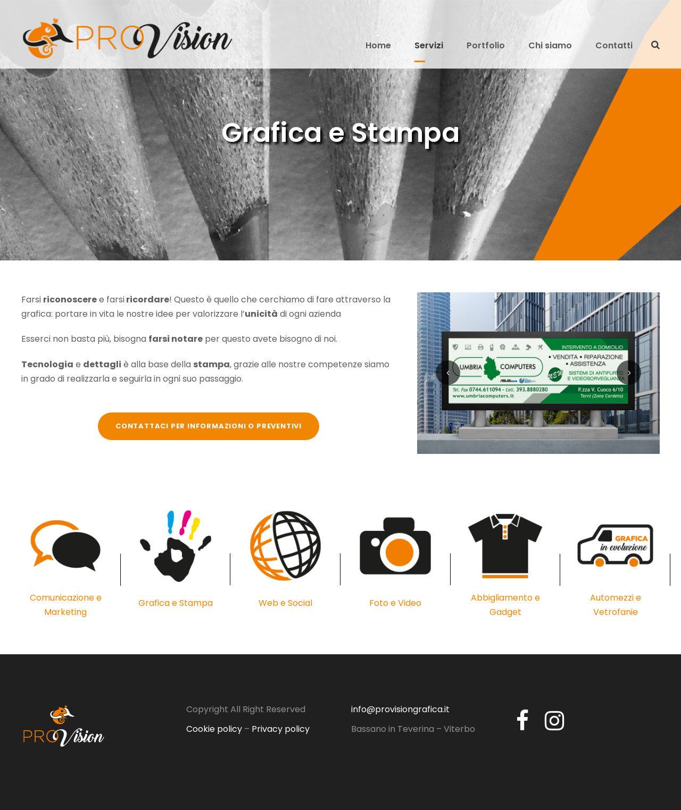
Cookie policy (214, 729)
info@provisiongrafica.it (400, 709)
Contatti (614, 45)
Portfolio (486, 45)
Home (378, 45)
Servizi (428, 45)
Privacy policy (281, 729)
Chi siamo (550, 45)
